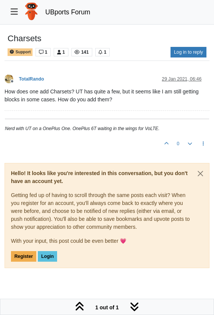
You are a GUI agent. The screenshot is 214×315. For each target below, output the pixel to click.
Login (47, 256)
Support (20, 52)
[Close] (200, 173)
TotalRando (31, 79)
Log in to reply (188, 52)
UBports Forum (67, 12)
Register (23, 256)
